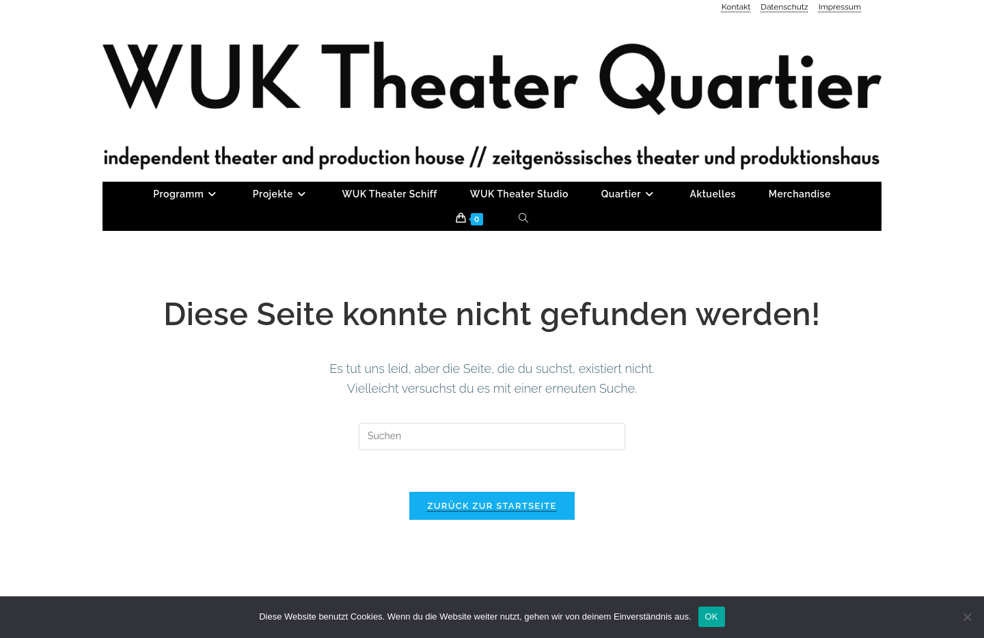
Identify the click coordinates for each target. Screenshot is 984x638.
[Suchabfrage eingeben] (492, 436)
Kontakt (736, 7)
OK (711, 616)
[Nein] (967, 617)
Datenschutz (784, 7)
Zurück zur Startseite (491, 506)
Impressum (840, 7)
